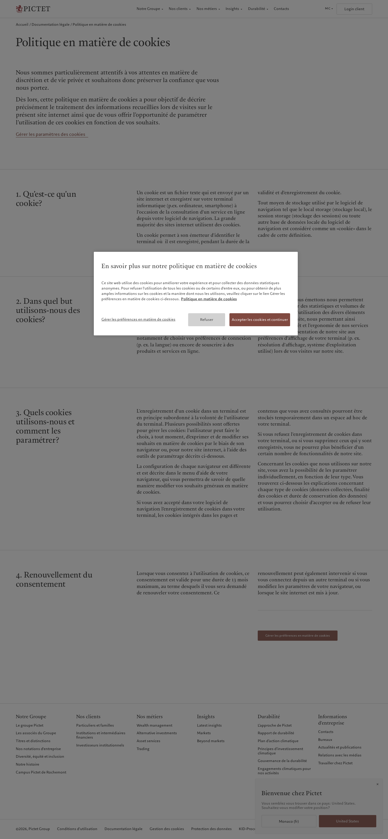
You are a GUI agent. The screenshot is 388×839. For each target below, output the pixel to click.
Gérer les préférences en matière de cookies (138, 319)
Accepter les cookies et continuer (260, 319)
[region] (196, 294)
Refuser (206, 319)
